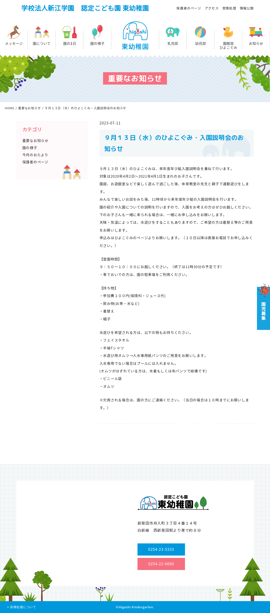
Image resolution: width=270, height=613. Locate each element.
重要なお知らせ (35, 140)
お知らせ (256, 43)
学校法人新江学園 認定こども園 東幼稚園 (85, 8)
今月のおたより (35, 154)
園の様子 (97, 43)
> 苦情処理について (21, 607)
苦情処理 (229, 8)
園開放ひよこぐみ (228, 45)
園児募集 (263, 307)
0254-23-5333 (161, 549)
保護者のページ (188, 8)
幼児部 (200, 43)
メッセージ (14, 43)
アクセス (212, 8)
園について (42, 43)
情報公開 (247, 8)
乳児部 (172, 43)
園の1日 (69, 43)
